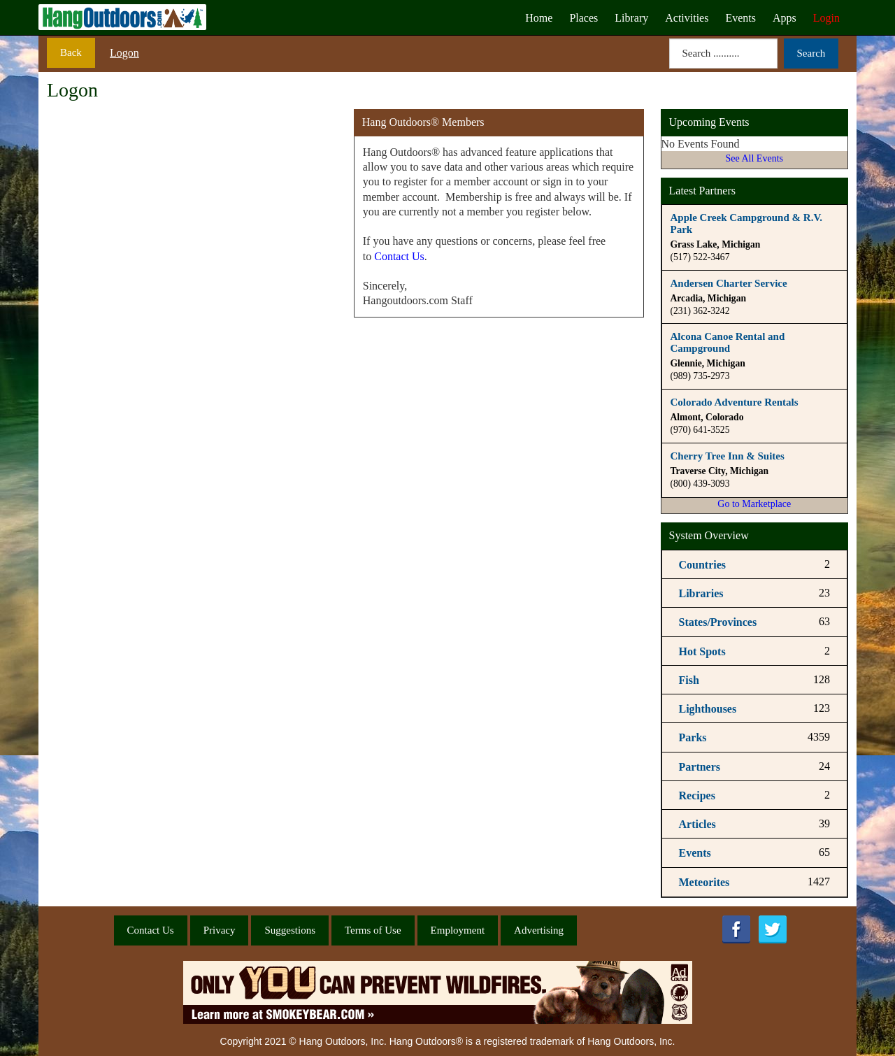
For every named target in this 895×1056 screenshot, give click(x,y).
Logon (124, 53)
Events (740, 18)
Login (826, 18)
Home (538, 18)
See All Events (754, 158)
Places (583, 18)
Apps (784, 18)
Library (631, 18)
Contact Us (399, 256)
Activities (686, 18)
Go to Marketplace (754, 504)
